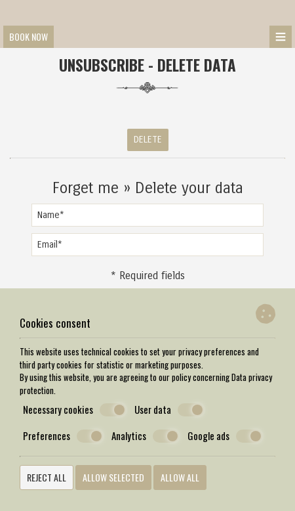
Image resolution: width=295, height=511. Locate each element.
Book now (28, 36)
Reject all (46, 477)
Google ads (224, 436)
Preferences (63, 436)
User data (169, 409)
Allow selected (113, 477)
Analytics (145, 436)
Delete (148, 139)
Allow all (180, 477)
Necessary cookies (74, 409)
